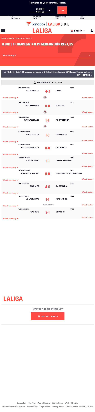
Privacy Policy (58, 406)
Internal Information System (13, 406)
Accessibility (32, 406)
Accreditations (44, 403)
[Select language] (78, 30)
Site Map (32, 403)
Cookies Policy (72, 406)
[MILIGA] (91, 30)
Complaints (21, 403)
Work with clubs (71, 403)
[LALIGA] (42, 30)
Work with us (57, 403)
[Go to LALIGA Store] (47, 24)
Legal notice (45, 406)
